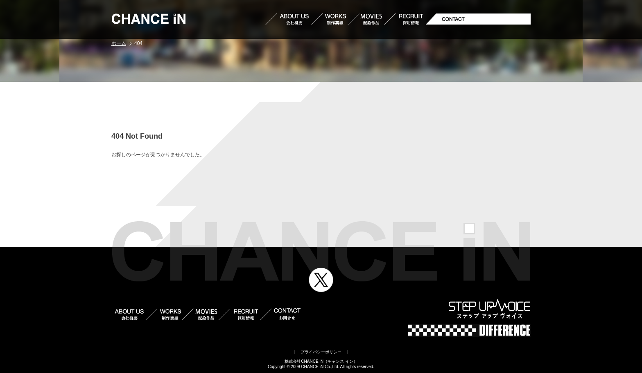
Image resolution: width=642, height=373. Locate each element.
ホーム (118, 43)
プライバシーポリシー (321, 352)
